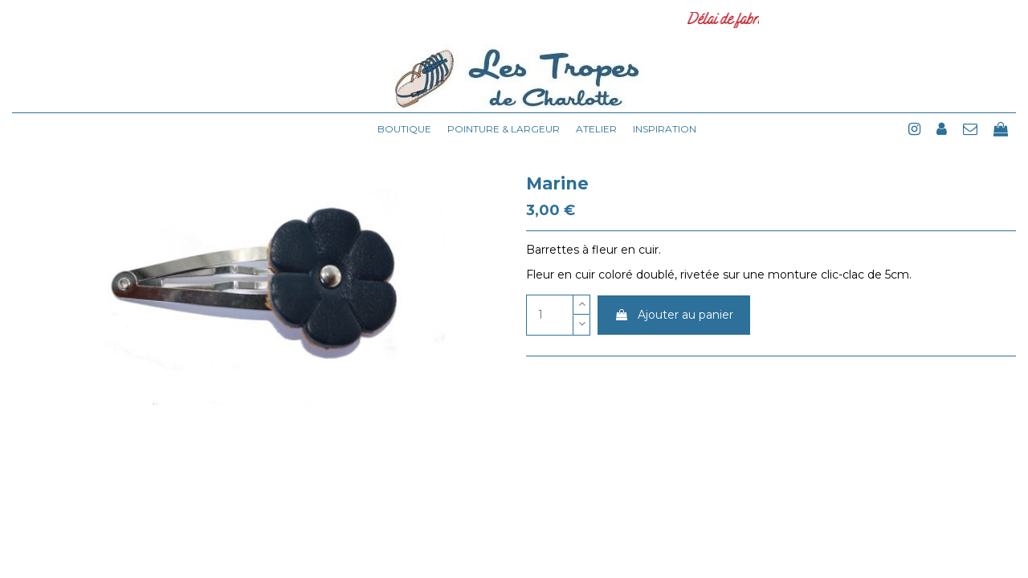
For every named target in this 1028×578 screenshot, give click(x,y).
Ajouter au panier (673, 314)
